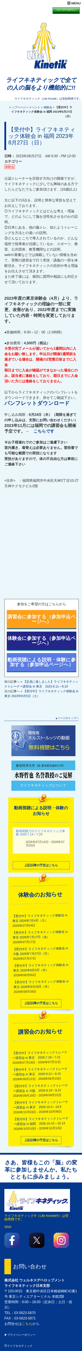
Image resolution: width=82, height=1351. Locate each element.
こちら (27, 1324)
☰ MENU (74, 3)
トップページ (17, 107)
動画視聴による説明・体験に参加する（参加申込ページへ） (41, 662)
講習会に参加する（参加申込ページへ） (41, 619)
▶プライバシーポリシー (20, 1334)
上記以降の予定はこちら (41, 864)
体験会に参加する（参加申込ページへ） (41, 640)
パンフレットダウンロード (37, 403)
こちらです (43, 431)
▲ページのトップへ (67, 718)
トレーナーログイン (66, 10)
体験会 (48, 107)
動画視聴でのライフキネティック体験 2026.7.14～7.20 (40, 831)
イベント (34, 107)
